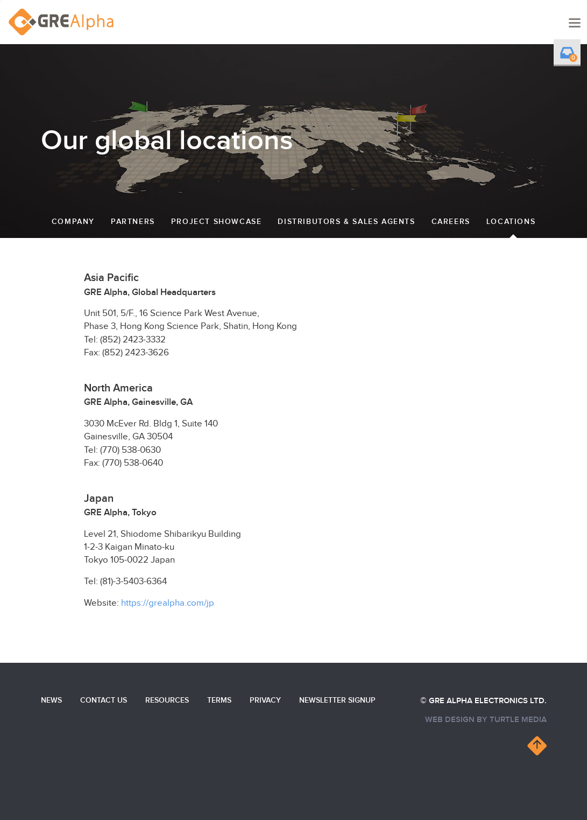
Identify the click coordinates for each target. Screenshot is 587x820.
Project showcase (216, 221)
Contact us (103, 700)
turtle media (518, 719)
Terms (219, 700)
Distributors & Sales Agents (346, 221)
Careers (451, 221)
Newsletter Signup (337, 700)
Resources (167, 700)
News (51, 700)
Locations (510, 221)
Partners (133, 221)
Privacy (265, 700)
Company (73, 221)
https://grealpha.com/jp (167, 603)
